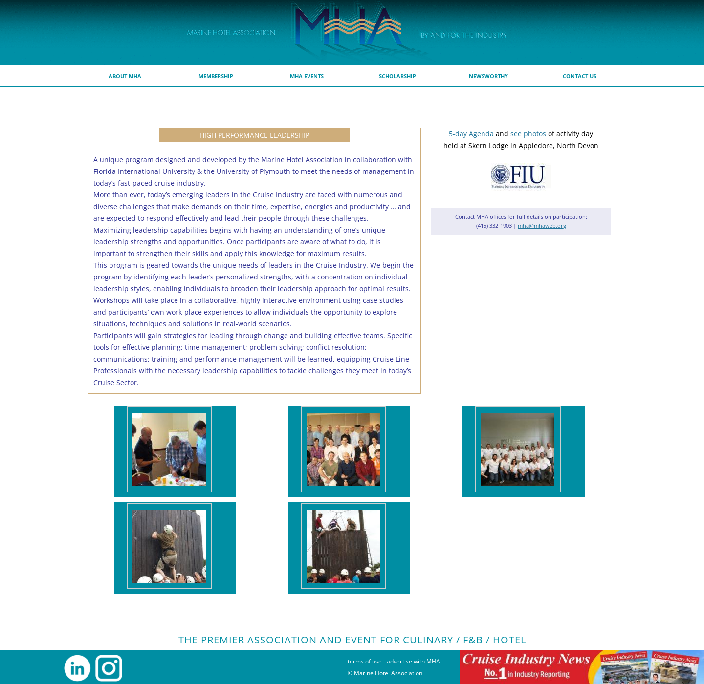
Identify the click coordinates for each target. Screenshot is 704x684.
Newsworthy (488, 76)
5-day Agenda (471, 133)
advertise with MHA (413, 661)
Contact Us (579, 76)
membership (215, 76)
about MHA (125, 76)
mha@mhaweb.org (542, 225)
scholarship (397, 76)
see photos (528, 133)
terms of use (365, 661)
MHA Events (307, 76)
